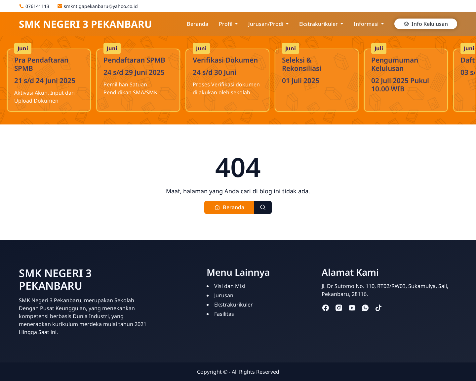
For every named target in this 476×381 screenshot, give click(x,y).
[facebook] (326, 307)
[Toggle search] (263, 207)
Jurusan (223, 295)
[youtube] (352, 307)
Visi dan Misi (229, 286)
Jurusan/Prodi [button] (265, 23)
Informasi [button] (366, 23)
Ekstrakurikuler (233, 304)
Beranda (197, 23)
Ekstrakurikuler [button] (318, 23)
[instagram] (339, 307)
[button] (229, 207)
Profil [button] (225, 23)
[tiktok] (378, 307)
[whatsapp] (365, 307)
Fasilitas (224, 313)
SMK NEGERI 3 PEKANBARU (85, 24)
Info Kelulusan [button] (426, 23)
